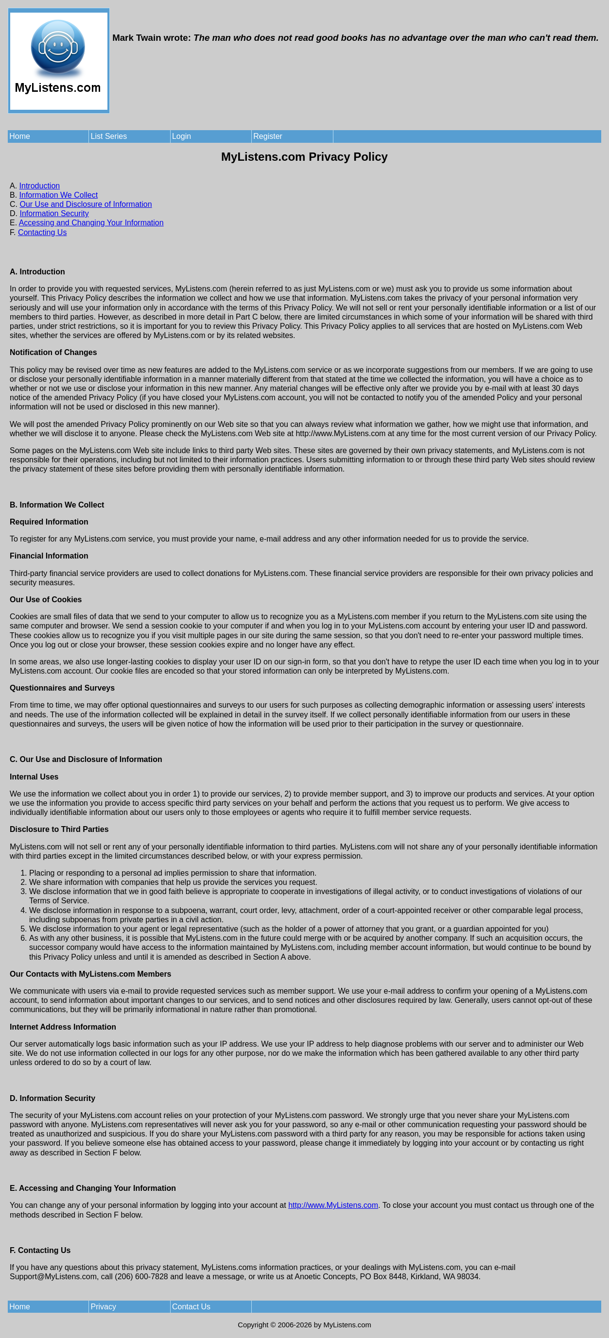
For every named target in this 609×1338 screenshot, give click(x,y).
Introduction (39, 186)
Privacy (103, 1307)
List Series (109, 136)
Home (19, 136)
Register (267, 136)
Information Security (53, 213)
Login (181, 136)
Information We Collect (58, 195)
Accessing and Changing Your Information (91, 223)
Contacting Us (42, 232)
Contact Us (191, 1307)
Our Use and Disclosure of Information (85, 204)
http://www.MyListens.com (333, 1205)
